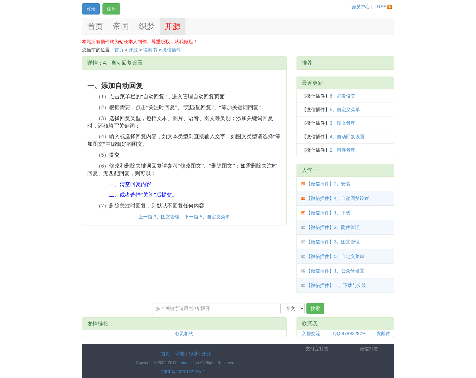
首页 (95, 26)
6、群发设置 (342, 96)
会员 (360, 6)
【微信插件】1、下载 (328, 212)
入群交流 (311, 333)
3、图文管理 (342, 123)
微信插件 (171, 49)
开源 (172, 26)
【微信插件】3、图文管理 (333, 241)
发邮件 (383, 333)
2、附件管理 (342, 150)
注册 (111, 9)
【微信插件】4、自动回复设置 (337, 198)
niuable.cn (190, 363)
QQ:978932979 (349, 333)
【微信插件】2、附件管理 (333, 227)
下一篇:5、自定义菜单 (207, 216)
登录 (91, 9)
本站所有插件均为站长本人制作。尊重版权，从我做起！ (140, 41)
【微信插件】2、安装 (328, 183)
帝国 (121, 26)
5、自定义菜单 (345, 109)
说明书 (150, 49)
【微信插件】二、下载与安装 (336, 285)
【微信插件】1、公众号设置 (335, 270)
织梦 (147, 26)
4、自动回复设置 (347, 136)
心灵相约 (184, 333)
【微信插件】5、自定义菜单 (335, 256)
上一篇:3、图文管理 (160, 216)
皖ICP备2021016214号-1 (183, 371)
